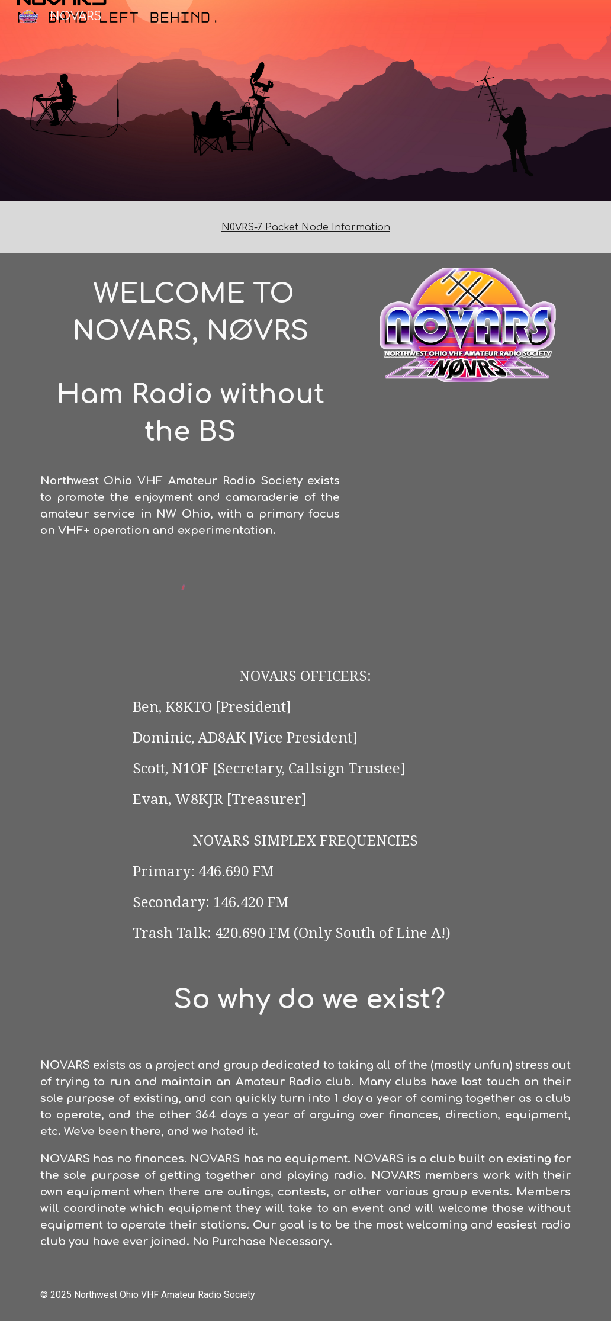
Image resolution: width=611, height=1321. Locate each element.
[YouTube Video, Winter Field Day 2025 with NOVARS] (467, 468)
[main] (306, 227)
